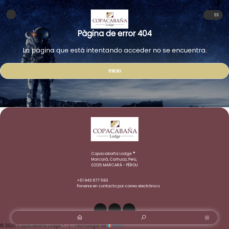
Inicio (114, 70)
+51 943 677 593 (89, 180)
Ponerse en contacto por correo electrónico (115, 186)
